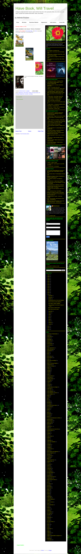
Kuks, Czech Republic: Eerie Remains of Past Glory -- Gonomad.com (55, 199)
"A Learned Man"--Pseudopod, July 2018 (54, 97)
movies (48, 465)
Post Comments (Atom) (25, 133)
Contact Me (61, 22)
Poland (48, 493)
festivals (48, 408)
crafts (48, 382)
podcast (48, 490)
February (50, 322)
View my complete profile (50, 215)
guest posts (49, 423)
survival (48, 520)
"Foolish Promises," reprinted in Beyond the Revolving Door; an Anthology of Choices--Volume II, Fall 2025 (55, 113)
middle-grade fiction (50, 459)
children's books (50, 378)
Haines (48, 424)
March (49, 320)
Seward (48, 510)
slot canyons (49, 513)
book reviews (49, 357)
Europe (48, 401)
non (48, 482)
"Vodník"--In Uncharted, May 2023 (53, 87)
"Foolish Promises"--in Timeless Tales (54, 99)
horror (48, 434)
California (49, 368)
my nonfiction (49, 471)
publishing (49, 496)
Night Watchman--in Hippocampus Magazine (55, 181)
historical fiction (50, 430)
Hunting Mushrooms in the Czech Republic (56, 300)
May (49, 317)
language (49, 447)
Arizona (48, 342)
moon (48, 462)
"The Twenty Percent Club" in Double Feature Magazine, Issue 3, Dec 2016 (55, 133)
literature (48, 454)
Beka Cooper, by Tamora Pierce (54, 307)
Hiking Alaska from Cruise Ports (53, 429)
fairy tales (49, 402)
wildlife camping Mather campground (54, 535)
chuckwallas (49, 380)
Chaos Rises (26, 92)
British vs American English (52, 363)
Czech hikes (49, 389)
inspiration (49, 444)
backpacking (49, 350)
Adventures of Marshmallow (52, 333)
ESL (48, 399)
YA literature (49, 539)
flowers (48, 409)
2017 (48, 289)
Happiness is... (50, 426)
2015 (48, 292)
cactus (48, 367)
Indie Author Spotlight (51, 441)
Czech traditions (50, 394)
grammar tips (49, 419)
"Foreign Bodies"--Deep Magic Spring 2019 (55, 96)
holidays (48, 433)
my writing (31, 94)
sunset (48, 518)
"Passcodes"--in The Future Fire (53, 105)
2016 (48, 290)
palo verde (49, 486)
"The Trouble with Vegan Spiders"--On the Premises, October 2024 (54, 83)
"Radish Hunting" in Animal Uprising (53, 124)
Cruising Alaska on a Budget (52, 387)
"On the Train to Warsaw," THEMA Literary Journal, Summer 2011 (55, 143)
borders (48, 361)
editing (48, 396)
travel (48, 524)
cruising (48, 385)
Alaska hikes (49, 336)
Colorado (49, 381)
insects (48, 443)
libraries (48, 450)
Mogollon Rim (49, 461)
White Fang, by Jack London (53, 309)
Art (47, 346)
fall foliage (49, 403)
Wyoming (49, 538)
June (49, 316)
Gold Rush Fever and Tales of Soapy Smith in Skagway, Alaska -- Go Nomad (55, 187)
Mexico (48, 458)
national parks (49, 478)
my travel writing (50, 472)
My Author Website (33, 22)
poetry (48, 492)
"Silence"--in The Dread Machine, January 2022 (56, 88)
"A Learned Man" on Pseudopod (53, 166)
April (49, 319)
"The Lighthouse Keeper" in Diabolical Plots (55, 81)
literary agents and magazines (52, 451)
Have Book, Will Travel (35, 8)
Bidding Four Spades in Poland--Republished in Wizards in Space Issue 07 (56, 177)
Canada (48, 371)
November (50, 297)
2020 (48, 284)
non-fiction (49, 483)
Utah (48, 527)
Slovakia (48, 514)
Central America (50, 375)
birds (48, 353)
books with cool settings (51, 360)
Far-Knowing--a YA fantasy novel (53, 50)
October (50, 298)
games (48, 412)
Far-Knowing (49, 406)
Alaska (48, 335)
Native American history (51, 479)
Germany (49, 415)
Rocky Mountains (50, 504)
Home (17, 22)
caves (48, 374)
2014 (48, 294)
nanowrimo (49, 475)
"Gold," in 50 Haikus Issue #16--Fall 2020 (54, 122)
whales (48, 531)
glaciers (48, 416)
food (48, 410)
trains (48, 522)
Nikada (42, 550)
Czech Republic (50, 391)
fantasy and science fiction (33, 92)
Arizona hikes (49, 343)
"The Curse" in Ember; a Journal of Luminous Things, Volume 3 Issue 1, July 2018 (55, 131)
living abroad (49, 455)
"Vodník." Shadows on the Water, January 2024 (55, 119)
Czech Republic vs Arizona (52, 392)
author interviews (50, 349)
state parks (49, 517)
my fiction (26, 94)
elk (47, 398)
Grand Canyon (50, 420)
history (48, 431)
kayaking (48, 445)
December (50, 295)
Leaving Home (21, 94)
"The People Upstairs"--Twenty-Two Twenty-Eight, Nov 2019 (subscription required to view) (55, 92)
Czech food (49, 388)
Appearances (44, 22)
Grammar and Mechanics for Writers (53, 417)
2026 (48, 274)
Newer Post (18, 131)
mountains (49, 464)
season (48, 507)
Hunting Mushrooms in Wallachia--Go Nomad (55, 184)
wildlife (48, 534)
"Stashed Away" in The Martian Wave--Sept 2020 (56, 121)
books (48, 359)
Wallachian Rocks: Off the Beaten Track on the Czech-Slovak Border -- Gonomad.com (55, 201)
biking (48, 352)
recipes (48, 500)
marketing (49, 457)
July (49, 314)
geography (49, 413)
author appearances (51, 347)
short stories (49, 511)
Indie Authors (53, 22)
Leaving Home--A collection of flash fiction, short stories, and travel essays (56, 55)
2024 (48, 278)
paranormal (49, 487)
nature (48, 480)
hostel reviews (49, 436)
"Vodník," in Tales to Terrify (52, 162)
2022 (48, 281)
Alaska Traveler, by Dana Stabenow (54, 301)
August (49, 312)
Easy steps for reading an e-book (53, 266)
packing (48, 485)
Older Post (40, 131)
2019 (48, 286)
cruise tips (49, 384)
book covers (49, 356)
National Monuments (51, 476)
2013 (48, 326)
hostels (48, 437)
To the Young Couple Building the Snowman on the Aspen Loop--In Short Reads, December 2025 (55, 171)
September (50, 311)
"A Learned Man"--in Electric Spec (53, 108)
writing (48, 536)
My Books (24, 22)
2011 (48, 329)
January (50, 324)
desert (48, 395)
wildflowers (49, 532)
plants (48, 489)
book (48, 354)
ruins (48, 506)
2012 (48, 327)
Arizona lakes (49, 345)
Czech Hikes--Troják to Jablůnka (54, 303)
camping (48, 370)
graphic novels (50, 422)
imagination (49, 440)
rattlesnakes (49, 497)
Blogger (50, 550)
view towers (49, 528)
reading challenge (50, 499)
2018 (48, 287)
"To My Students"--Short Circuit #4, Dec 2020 (55, 90)
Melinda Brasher (56, 205)
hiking (48, 427)
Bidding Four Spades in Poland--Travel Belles (55, 192)
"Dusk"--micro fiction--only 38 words (53, 100)
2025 (48, 276)
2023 (48, 279)
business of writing (50, 366)
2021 (48, 282)
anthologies (49, 339)
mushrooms (49, 468)
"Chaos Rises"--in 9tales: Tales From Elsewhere (56, 107)
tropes (48, 525)
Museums (49, 466)
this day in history (50, 521)
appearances (20, 92)
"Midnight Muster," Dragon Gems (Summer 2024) (56, 116)
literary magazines (50, 452)
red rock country (50, 501)
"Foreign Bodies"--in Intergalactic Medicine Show (56, 104)
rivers (48, 503)
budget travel (49, 364)
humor (48, 438)
